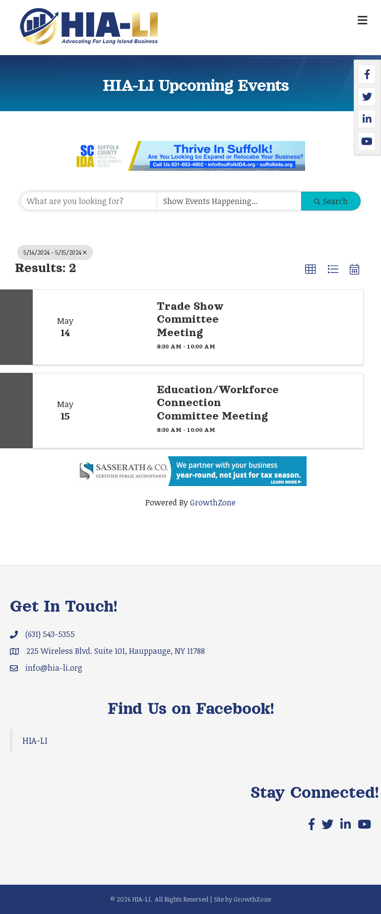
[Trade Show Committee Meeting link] (122, 327)
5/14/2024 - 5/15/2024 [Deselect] (55, 252)
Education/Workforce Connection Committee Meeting (218, 403)
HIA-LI (34, 740)
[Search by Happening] (229, 201)
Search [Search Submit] (331, 201)
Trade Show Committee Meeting (190, 319)
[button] (310, 270)
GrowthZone (213, 502)
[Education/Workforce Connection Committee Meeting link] (122, 410)
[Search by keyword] (88, 201)
